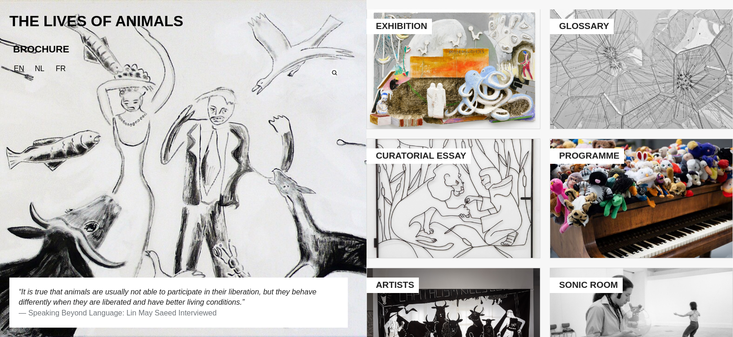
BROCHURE (41, 49)
